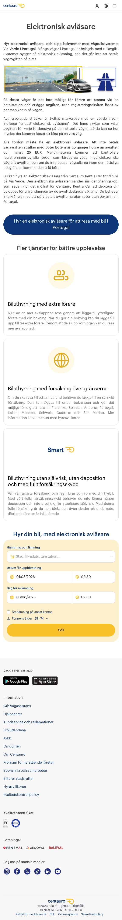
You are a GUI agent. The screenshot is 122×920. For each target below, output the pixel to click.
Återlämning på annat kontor (32, 612)
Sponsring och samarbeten (25, 770)
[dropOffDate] (39, 597)
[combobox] (16, 556)
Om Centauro (14, 754)
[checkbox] (8, 612)
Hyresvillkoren (14, 786)
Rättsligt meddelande (31, 914)
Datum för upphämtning (24, 568)
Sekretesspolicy (92, 914)
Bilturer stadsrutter (18, 778)
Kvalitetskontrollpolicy (21, 795)
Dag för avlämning (20, 588)
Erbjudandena (14, 730)
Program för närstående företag (29, 762)
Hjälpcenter (12, 714)
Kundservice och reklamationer (28, 722)
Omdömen (12, 746)
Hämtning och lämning (23, 547)
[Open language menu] (106, 6)
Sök (61, 630)
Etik (52, 914)
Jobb (7, 738)
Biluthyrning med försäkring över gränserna (57, 388)
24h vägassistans (17, 706)
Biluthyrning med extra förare (41, 304)
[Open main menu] (115, 6)
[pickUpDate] (39, 577)
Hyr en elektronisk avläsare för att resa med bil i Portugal (61, 224)
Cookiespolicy (68, 914)
